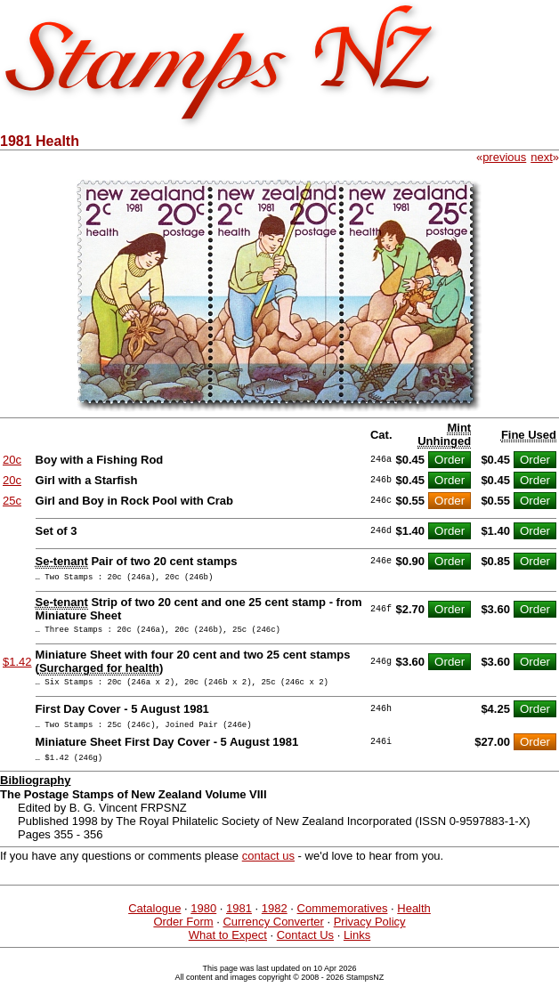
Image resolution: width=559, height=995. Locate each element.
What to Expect (228, 948)
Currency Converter (273, 935)
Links (357, 948)
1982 (275, 921)
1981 (239, 921)
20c (12, 459)
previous (504, 157)
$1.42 (17, 667)
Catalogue (154, 921)
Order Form (183, 935)
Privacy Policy (370, 935)
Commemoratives (342, 921)
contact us (268, 869)
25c (12, 500)
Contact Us (305, 948)
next (542, 157)
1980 (203, 921)
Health (414, 921)
